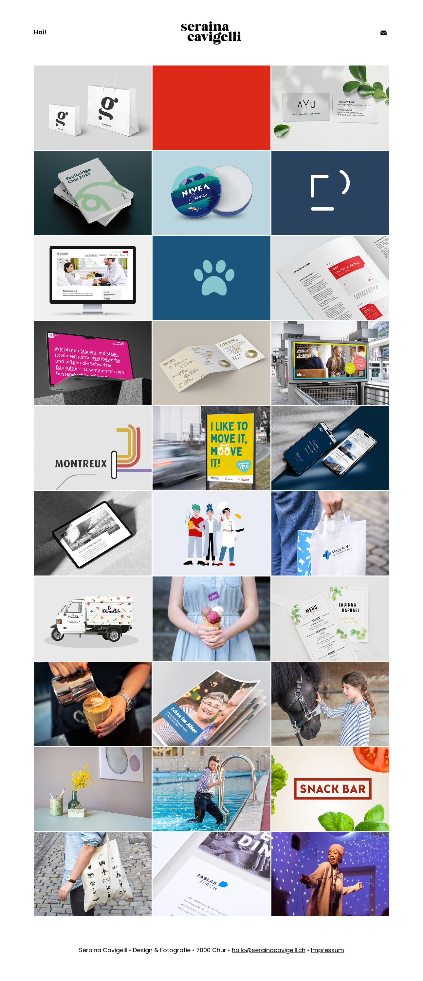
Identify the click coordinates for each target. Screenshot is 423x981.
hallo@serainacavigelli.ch (268, 950)
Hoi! (40, 32)
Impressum (327, 950)
